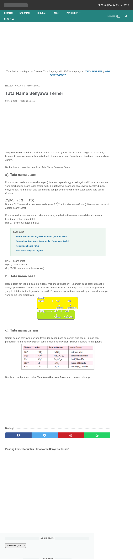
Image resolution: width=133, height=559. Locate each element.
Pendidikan (74, 10)
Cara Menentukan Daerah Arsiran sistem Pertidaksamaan (111, 129)
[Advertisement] (45, 45)
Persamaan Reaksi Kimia (27, 248)
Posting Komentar (28, 99)
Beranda (10, 10)
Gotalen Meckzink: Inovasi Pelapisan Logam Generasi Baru (113, 214)
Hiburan (43, 10)
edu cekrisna (72, 554)
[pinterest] (56, 448)
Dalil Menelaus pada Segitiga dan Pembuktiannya (110, 94)
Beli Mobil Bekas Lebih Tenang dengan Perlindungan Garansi (111, 149)
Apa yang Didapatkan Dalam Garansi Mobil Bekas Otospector (111, 178)
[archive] (107, 33)
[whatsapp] (76, 448)
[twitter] (36, 448)
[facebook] (15, 448)
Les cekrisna (47, 554)
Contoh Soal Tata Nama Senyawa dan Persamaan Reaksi (42, 243)
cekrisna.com (85, 554)
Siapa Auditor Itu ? (109, 118)
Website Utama (66, 548)
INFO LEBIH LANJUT (56, 73)
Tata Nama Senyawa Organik (29, 252)
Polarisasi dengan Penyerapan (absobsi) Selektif (111, 108)
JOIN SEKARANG (34, 73)
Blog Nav (10, 16)
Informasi (25, 10)
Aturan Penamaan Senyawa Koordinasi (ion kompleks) (41, 238)
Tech (57, 10)
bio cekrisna (60, 554)
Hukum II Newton (108, 54)
